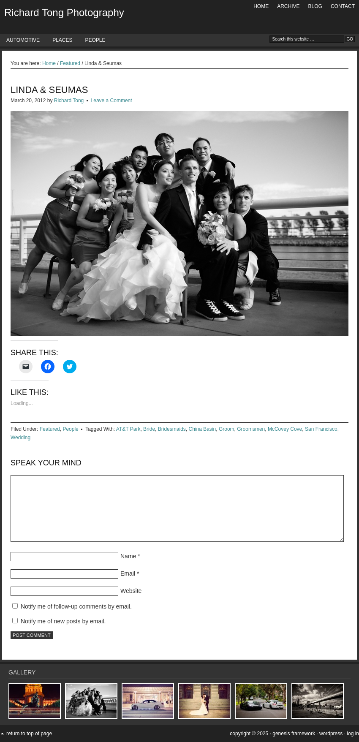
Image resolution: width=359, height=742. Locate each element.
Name (128, 556)
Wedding (20, 437)
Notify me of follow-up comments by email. (76, 606)
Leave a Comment (111, 100)
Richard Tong (69, 100)
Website (130, 590)
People (95, 40)
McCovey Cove (285, 429)
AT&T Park (128, 429)
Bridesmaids (172, 429)
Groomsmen (251, 429)
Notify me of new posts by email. (63, 621)
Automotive (23, 40)
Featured (50, 429)
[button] (34, 701)
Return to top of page (29, 734)
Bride (149, 429)
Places (62, 40)
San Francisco (321, 429)
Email (127, 573)
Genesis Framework (293, 734)
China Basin (202, 429)
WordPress (331, 734)
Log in (353, 734)
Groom (226, 429)
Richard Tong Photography (64, 12)
